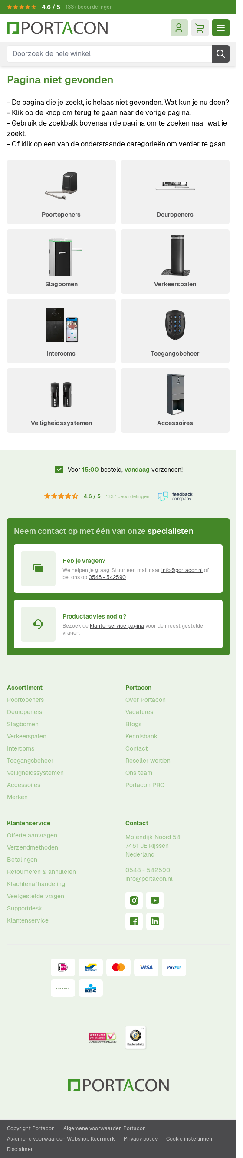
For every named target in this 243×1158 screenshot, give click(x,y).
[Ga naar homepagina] (57, 28)
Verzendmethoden (32, 847)
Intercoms (61, 353)
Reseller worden (148, 760)
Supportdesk (24, 908)
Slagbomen (61, 284)
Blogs (133, 724)
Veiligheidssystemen (61, 423)
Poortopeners (61, 214)
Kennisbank (141, 736)
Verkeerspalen (175, 284)
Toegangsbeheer (175, 353)
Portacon (138, 687)
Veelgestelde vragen (35, 896)
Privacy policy (141, 1138)
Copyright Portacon (31, 1128)
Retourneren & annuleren (41, 872)
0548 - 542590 (107, 577)
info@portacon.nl (182, 570)
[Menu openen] (221, 27)
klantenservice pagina (117, 625)
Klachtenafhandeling (36, 884)
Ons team (138, 773)
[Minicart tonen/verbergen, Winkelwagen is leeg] (200, 27)
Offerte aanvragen (32, 835)
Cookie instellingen (189, 1138)
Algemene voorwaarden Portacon (104, 1128)
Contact (136, 748)
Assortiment (25, 687)
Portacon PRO (144, 785)
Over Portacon (145, 700)
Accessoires (175, 423)
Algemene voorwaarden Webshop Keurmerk (61, 1138)
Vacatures (139, 712)
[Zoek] (221, 54)
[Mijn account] (179, 27)
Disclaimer (20, 1149)
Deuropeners (175, 214)
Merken (17, 797)
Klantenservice (28, 823)
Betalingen (22, 860)
